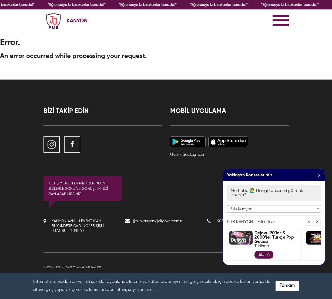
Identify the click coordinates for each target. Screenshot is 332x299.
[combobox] (274, 209)
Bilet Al (263, 255)
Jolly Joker (63, 267)
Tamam (287, 286)
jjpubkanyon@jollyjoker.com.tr (157, 221)
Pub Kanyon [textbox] (241, 209)
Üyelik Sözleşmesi (187, 155)
